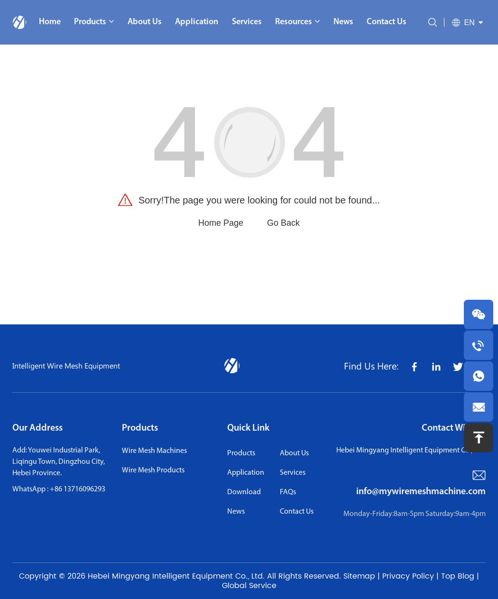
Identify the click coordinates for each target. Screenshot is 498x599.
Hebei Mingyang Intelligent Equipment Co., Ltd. (176, 576)
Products (140, 428)
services (292, 473)
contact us (297, 512)
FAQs (288, 492)
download (244, 492)
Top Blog (457, 576)
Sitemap (359, 576)
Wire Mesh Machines (154, 451)
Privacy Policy (408, 576)
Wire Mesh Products (153, 470)
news (236, 512)
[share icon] (414, 366)
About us (294, 453)
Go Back (283, 223)
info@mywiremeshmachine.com (421, 492)
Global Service (249, 586)
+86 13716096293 (77, 489)
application (245, 473)
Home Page (220, 223)
